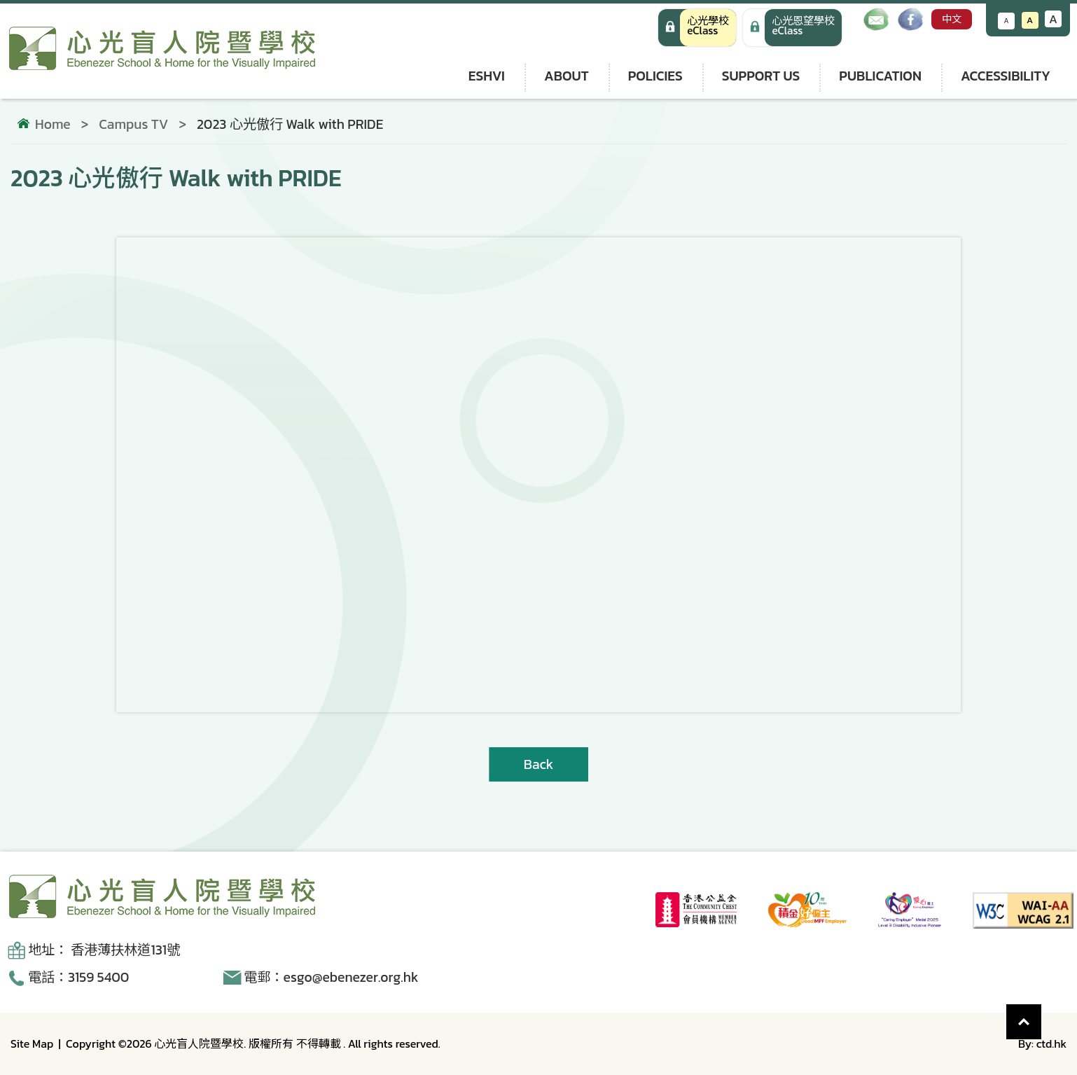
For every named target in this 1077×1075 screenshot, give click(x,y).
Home (53, 124)
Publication (880, 76)
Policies (655, 76)
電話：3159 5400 (78, 977)
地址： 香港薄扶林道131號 (104, 950)
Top (1041, 1014)
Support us (761, 76)
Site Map (32, 1043)
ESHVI (486, 76)
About (566, 76)
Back (538, 764)
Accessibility (1005, 76)
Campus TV (133, 124)
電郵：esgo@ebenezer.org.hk (331, 977)
